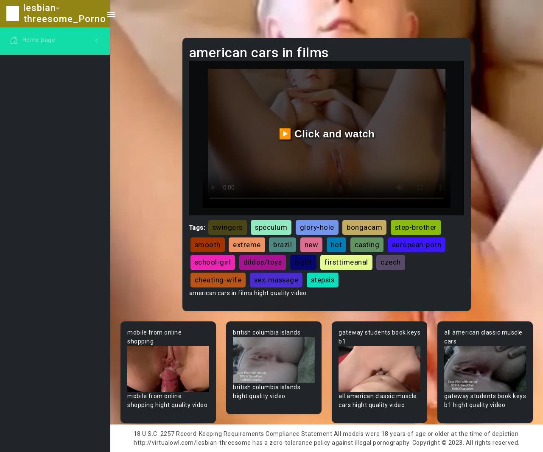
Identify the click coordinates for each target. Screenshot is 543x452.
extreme (247, 244)
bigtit (303, 262)
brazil (282, 244)
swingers (228, 227)
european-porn (417, 244)
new (312, 244)
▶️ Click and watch (327, 134)
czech (391, 262)
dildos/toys (263, 262)
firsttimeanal (346, 262)
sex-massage (276, 280)
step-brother (416, 227)
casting (367, 244)
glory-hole (317, 227)
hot (336, 244)
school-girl (213, 262)
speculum (271, 227)
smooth (208, 244)
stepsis (323, 280)
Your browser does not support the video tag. (168, 369)
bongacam (364, 227)
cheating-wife (218, 280)
